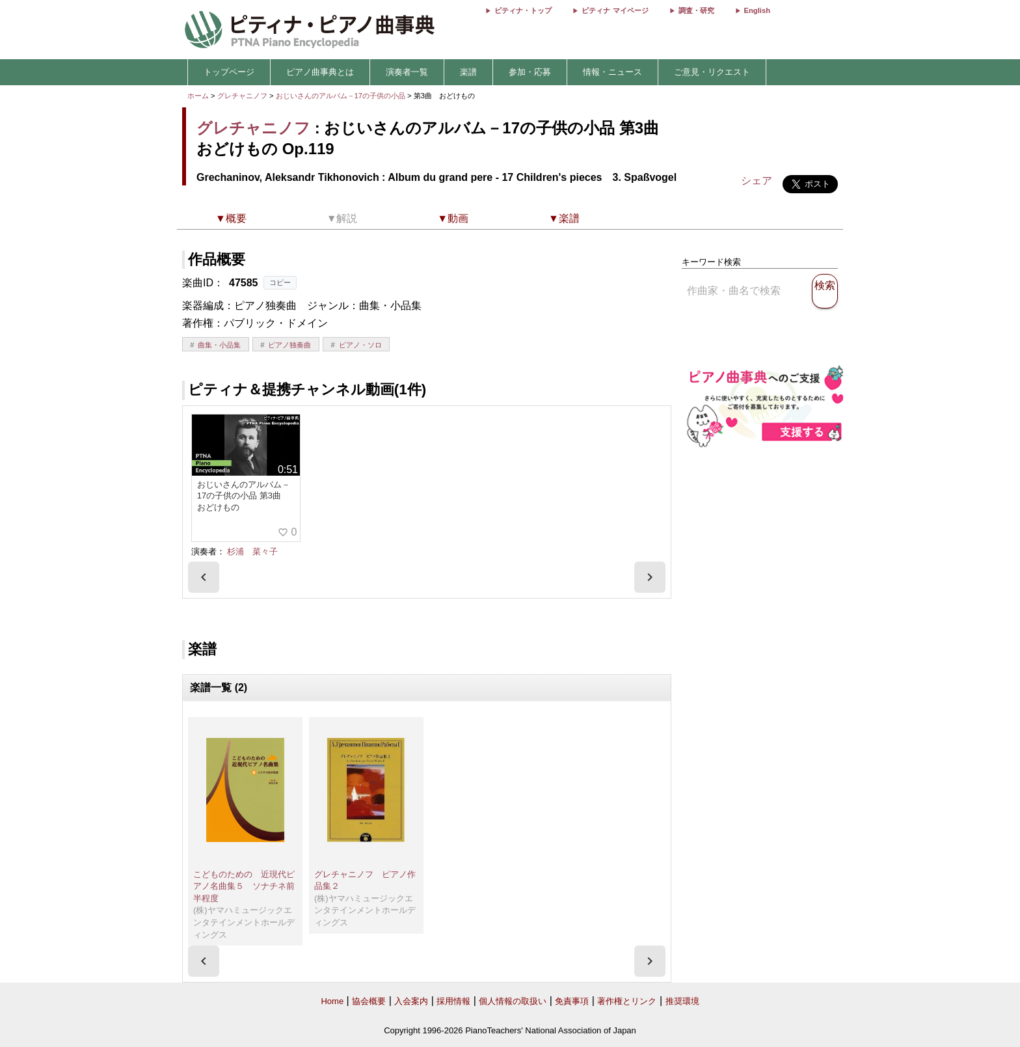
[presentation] (203, 577)
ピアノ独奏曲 (289, 345)
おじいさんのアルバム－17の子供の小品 (342, 96)
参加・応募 (530, 72)
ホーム (198, 96)
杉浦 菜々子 (252, 551)
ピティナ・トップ (523, 10)
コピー (280, 282)
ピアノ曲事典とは (320, 72)
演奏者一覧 (407, 72)
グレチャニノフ (242, 96)
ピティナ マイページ (615, 10)
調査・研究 (696, 10)
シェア (756, 180)
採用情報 (453, 1001)
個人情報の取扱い (512, 1001)
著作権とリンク (626, 1001)
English (757, 10)
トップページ (229, 72)
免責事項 (572, 1001)
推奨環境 (682, 1001)
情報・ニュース (612, 72)
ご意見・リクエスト (712, 72)
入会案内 (411, 1001)
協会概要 (369, 1001)
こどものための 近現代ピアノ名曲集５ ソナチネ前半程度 (244, 886)
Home (332, 1001)
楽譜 (468, 72)
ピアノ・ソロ (360, 345)
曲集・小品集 (219, 345)
